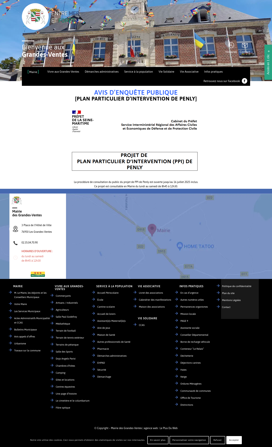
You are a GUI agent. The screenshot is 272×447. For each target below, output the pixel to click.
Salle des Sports (64, 351)
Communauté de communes (195, 390)
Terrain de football (66, 330)
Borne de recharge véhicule (195, 341)
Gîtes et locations (65, 379)
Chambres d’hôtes (65, 365)
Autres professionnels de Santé (113, 341)
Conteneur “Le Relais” (192, 348)
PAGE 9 (184, 321)
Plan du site (228, 293)
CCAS (141, 325)
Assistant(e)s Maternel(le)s (111, 321)
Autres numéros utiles (192, 299)
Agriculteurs (62, 309)
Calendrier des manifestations (155, 299)
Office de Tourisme (190, 397)
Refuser (217, 440)
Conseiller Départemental (194, 334)
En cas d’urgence (189, 292)
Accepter (234, 440)
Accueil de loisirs (106, 314)
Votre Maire (20, 304)
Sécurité (101, 369)
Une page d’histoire (66, 393)
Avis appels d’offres (24, 336)
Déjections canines (190, 362)
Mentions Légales (231, 300)
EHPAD (101, 362)
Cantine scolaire (106, 306)
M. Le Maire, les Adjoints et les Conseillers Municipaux (30, 295)
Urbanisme (20, 343)
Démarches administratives (112, 355)
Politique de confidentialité (236, 286)
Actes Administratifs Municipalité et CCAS (32, 320)
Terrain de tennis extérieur (70, 337)
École (100, 299)
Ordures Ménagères (190, 383)
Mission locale (188, 314)
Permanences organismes (194, 306)
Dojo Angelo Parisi (66, 358)
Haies (183, 369)
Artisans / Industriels (67, 302)
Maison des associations (152, 306)
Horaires (231, 52)
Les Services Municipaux (27, 311)
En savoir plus (157, 440)
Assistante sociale (189, 327)
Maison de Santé (106, 334)
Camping (60, 372)
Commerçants (63, 295)
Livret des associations (151, 292)
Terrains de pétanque (67, 344)
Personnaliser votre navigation (189, 440)
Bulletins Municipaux (25, 329)
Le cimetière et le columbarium (73, 400)
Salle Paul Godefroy (66, 316)
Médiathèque (63, 323)
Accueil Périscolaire (108, 292)
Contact (245, 52)
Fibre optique (63, 407)
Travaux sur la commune (27, 350)
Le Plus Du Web (168, 428)
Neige (183, 376)
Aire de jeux (103, 327)
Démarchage (104, 376)
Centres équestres (65, 386)
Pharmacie (103, 348)
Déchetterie (186, 355)
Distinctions (186, 404)
